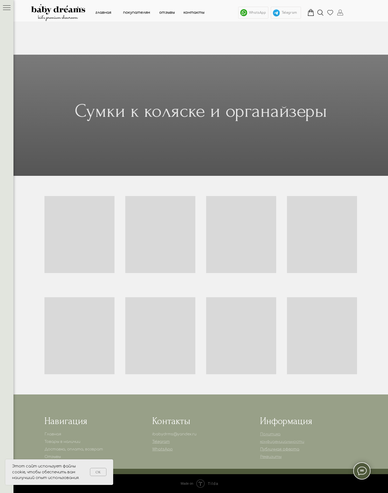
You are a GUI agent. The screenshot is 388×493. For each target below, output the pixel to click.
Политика (270, 434)
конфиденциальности (282, 442)
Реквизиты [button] (271, 457)
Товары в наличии (62, 442)
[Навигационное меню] (7, 8)
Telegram (289, 13)
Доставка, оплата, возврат (73, 449)
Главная (52, 434)
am (167, 442)
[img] (276, 12)
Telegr (158, 442)
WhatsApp (257, 13)
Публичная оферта (279, 449)
